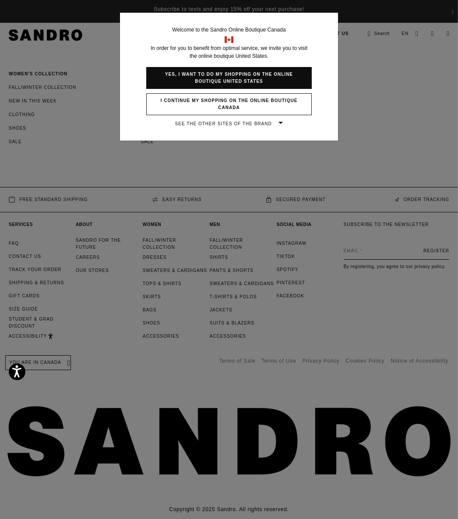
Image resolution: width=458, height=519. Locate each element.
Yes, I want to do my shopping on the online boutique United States (229, 78)
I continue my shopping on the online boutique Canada (229, 104)
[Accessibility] (17, 372)
